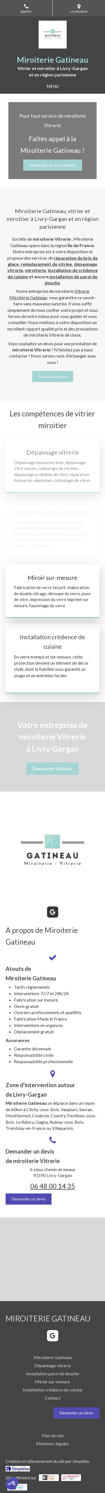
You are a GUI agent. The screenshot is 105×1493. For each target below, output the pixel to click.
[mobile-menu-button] (52, 86)
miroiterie (35, 270)
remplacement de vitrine (46, 264)
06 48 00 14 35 (52, 1186)
